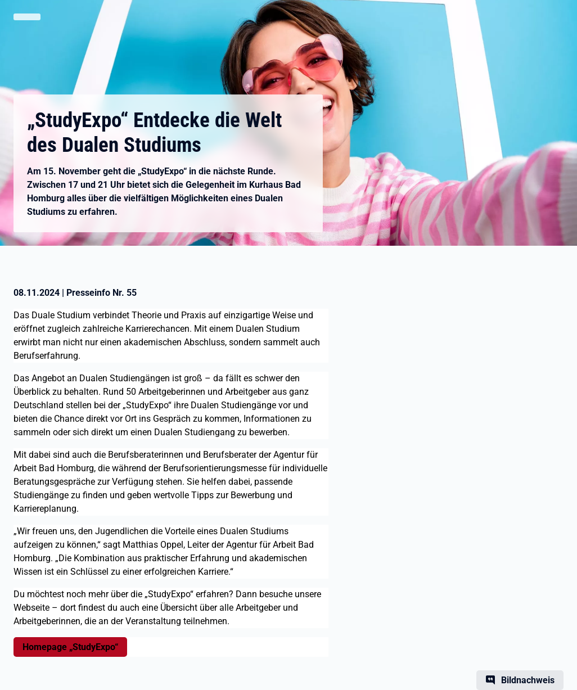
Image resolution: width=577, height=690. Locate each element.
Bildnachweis (528, 680)
